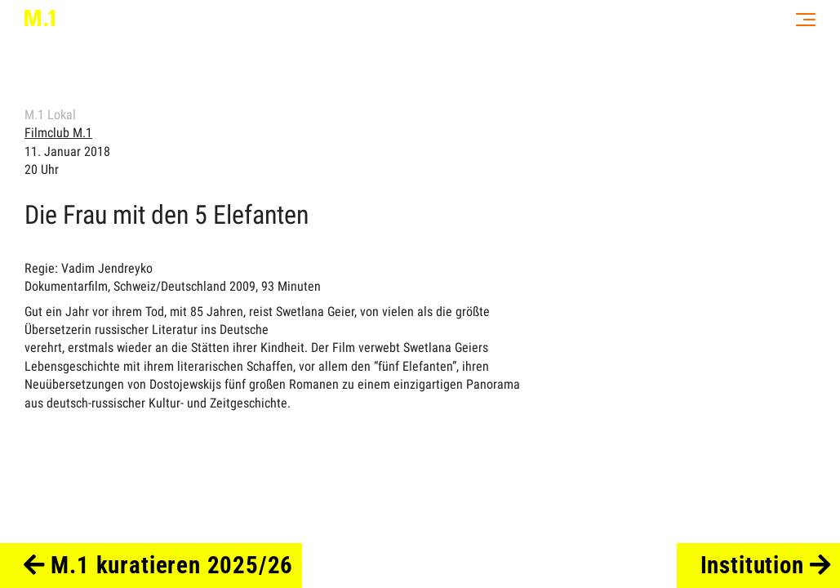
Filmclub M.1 (58, 132)
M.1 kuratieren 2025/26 (159, 565)
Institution (766, 565)
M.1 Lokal (50, 114)
